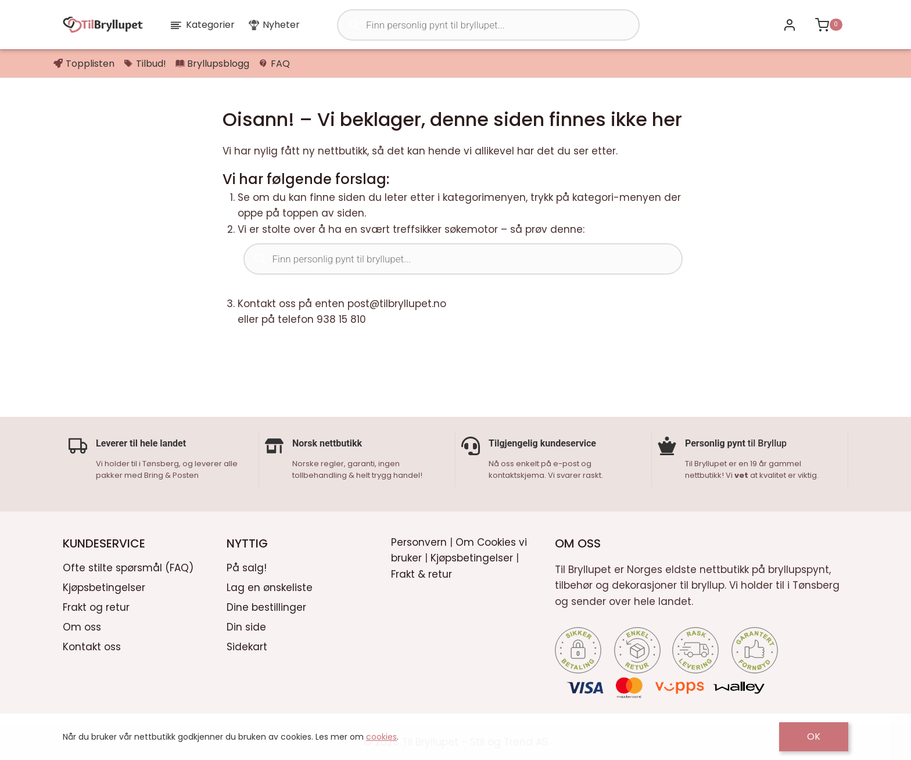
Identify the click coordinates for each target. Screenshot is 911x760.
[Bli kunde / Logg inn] (789, 24)
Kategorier (202, 24)
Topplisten (83, 63)
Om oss (82, 626)
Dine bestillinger (266, 606)
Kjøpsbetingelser (104, 587)
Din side (246, 626)
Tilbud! (145, 63)
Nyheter (274, 24)
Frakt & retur (421, 573)
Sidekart (247, 646)
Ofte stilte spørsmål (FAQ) (128, 567)
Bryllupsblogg (212, 63)
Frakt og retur (96, 606)
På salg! (247, 567)
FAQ (274, 63)
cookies (381, 737)
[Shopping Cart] (828, 25)
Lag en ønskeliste (270, 587)
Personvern (419, 542)
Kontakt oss (92, 646)
